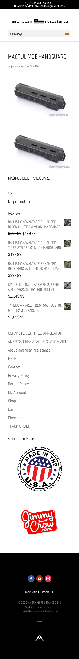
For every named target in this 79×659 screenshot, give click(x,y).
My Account (17, 392)
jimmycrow (17, 66)
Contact (14, 367)
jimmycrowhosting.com (45, 611)
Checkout (15, 417)
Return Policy (18, 384)
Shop (12, 401)
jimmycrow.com (45, 607)
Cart (11, 409)
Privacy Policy (19, 375)
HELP (12, 358)
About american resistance (29, 350)
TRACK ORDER (19, 426)
